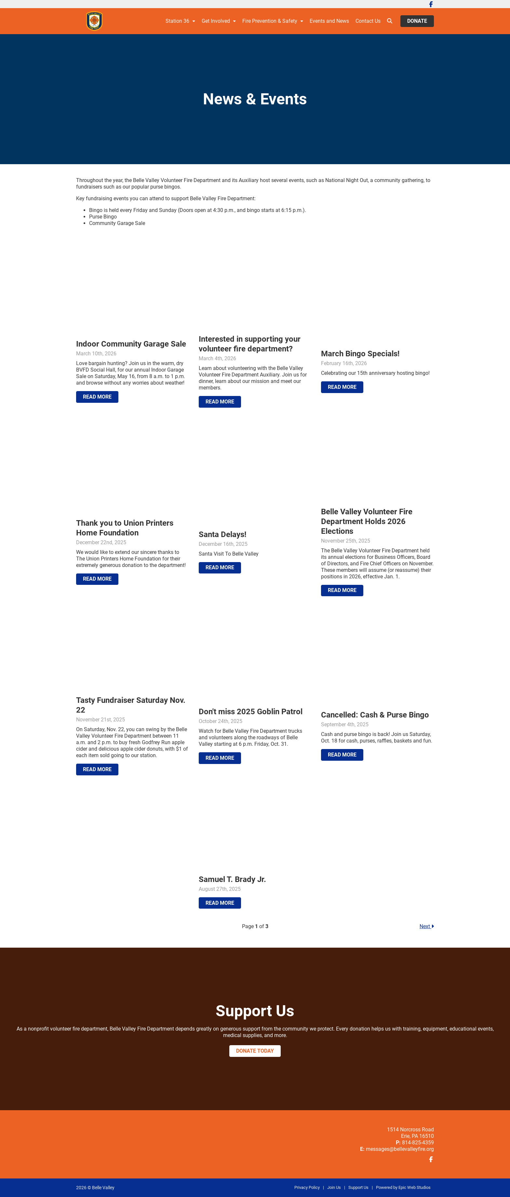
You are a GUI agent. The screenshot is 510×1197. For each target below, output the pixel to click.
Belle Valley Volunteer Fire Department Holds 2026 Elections (366, 521)
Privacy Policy (307, 1187)
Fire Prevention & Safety (269, 21)
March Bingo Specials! (360, 353)
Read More (97, 397)
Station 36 (177, 21)
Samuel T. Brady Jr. (232, 879)
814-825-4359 (418, 1142)
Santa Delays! (223, 534)
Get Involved (216, 21)
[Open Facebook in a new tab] (431, 4)
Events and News (329, 21)
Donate (417, 21)
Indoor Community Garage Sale (131, 344)
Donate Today (255, 1051)
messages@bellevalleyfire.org (400, 1149)
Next (427, 926)
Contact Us (368, 21)
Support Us (358, 1187)
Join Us (334, 1187)
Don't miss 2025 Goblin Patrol (250, 711)
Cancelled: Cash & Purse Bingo (375, 714)
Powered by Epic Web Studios (403, 1187)
